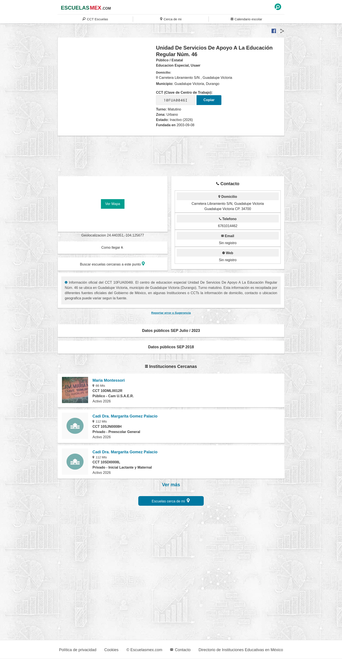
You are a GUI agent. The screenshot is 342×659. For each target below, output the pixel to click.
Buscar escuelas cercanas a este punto (112, 264)
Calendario (246, 19)
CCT (95, 19)
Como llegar (112, 247)
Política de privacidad (77, 650)
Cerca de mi (170, 19)
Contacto (180, 650)
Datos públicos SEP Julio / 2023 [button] (171, 330)
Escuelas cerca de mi (171, 501)
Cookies (111, 650)
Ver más (171, 484)
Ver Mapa (112, 204)
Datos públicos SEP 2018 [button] (171, 347)
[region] (107, 79)
